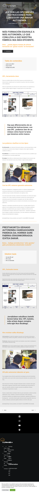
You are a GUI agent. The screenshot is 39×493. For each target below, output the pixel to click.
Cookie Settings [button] (5, 490)
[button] (36, 5)
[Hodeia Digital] (9, 5)
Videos (28, 23)
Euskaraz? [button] (7, 51)
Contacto (6, 468)
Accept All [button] (13, 490)
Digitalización (23, 23)
